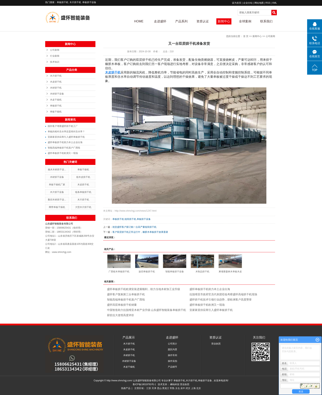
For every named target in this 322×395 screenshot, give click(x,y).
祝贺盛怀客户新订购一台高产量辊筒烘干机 (134, 227)
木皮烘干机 (56, 81)
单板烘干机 (62, 2)
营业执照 (216, 343)
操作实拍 (172, 361)
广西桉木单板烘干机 (119, 271)
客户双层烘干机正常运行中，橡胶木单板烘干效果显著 (140, 232)
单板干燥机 (56, 111)
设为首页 (236, 3)
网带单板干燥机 (57, 207)
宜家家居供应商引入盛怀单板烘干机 (66, 137)
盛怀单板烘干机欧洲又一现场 (63, 153)
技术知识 (54, 62)
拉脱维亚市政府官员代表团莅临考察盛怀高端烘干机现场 (223, 294)
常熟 (172, 388)
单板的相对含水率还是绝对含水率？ (66, 131)
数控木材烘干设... (57, 199)
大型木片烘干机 (83, 207)
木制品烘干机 (202, 271)
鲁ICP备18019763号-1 (144, 384)
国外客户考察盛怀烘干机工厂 (63, 126)
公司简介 (172, 343)
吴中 (182, 388)
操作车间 (172, 355)
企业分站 (247, 3)
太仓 (177, 388)
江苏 (148, 388)
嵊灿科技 (175, 384)
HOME (139, 21)
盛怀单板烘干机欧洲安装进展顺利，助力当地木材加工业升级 (143, 289)
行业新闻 (54, 56)
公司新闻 (54, 50)
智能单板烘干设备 (174, 271)
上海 (193, 388)
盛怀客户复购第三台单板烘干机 (126, 294)
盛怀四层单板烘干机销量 (122, 304)
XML (274, 3)
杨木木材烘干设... (57, 169)
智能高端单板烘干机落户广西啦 (64, 147)
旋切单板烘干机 (147, 271)
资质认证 (202, 21)
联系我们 (266, 21)
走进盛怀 (160, 21)
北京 (198, 388)
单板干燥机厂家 (57, 184)
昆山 (159, 388)
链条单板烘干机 (83, 192)
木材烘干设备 (57, 93)
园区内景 (172, 349)
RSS (267, 3)
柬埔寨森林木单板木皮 (230, 271)
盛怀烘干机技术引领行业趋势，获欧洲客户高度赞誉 (220, 299)
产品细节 (172, 366)
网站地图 (259, 3)
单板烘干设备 (89, 2)
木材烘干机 (56, 87)
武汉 (188, 388)
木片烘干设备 (57, 192)
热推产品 (125, 388)
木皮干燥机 (56, 99)
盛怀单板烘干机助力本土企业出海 (65, 142)
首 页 (245, 36)
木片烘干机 (75, 2)
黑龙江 (165, 388)
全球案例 (245, 21)
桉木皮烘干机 (83, 177)
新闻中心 (224, 21)
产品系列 (181, 21)
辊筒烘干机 (130, 219)
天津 (154, 388)
